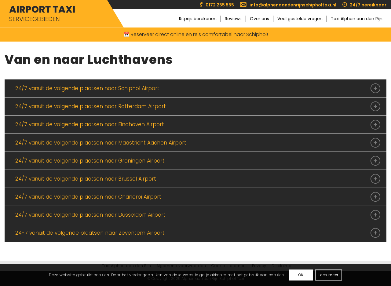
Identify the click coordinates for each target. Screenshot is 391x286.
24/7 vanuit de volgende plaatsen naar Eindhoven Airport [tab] (197, 125)
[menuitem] (217, 5)
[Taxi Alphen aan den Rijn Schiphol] (42, 9)
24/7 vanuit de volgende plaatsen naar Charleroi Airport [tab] (197, 197)
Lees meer (328, 274)
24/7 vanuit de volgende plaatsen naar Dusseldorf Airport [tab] (197, 215)
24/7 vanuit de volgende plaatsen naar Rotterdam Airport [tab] (197, 106)
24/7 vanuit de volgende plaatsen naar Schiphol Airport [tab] (197, 88)
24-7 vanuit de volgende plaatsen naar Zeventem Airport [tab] (197, 233)
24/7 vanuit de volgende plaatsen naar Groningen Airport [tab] (197, 161)
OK (300, 274)
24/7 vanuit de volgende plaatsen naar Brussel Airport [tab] (197, 179)
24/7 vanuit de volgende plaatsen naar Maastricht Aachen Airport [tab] (197, 143)
